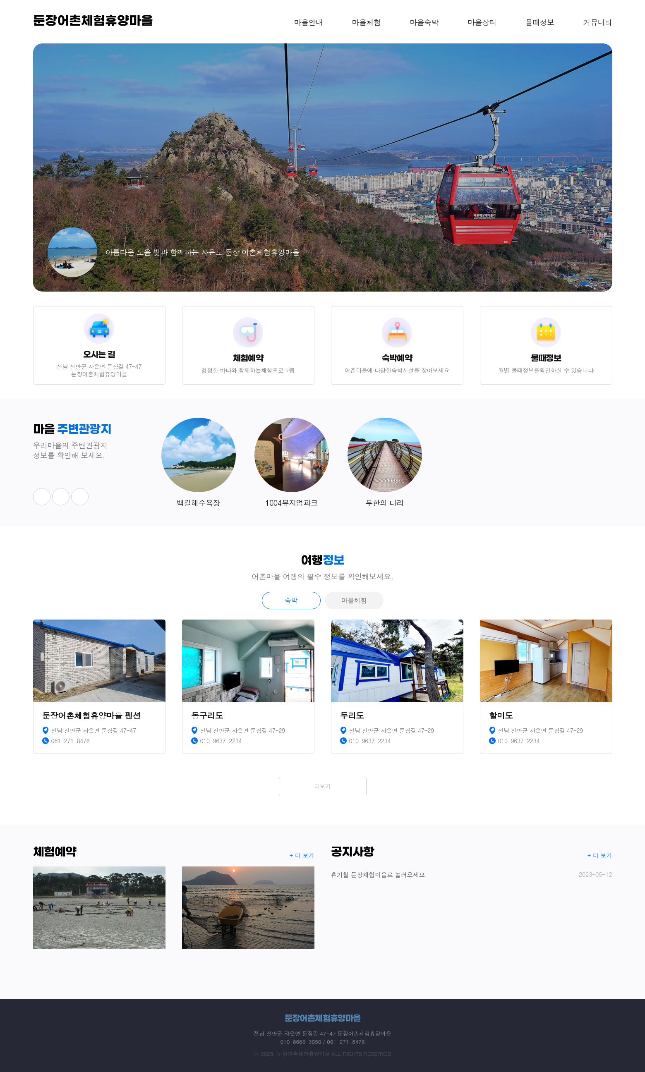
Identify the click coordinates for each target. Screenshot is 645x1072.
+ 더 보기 (302, 855)
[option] (322, 167)
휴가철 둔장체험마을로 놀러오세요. (471, 874)
